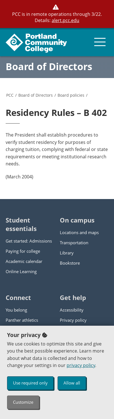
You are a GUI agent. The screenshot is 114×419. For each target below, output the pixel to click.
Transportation (74, 242)
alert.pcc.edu (65, 20)
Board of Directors (49, 66)
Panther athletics (22, 320)
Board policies (71, 95)
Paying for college (23, 251)
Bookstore (70, 263)
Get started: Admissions (29, 241)
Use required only (30, 383)
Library (67, 253)
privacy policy (81, 365)
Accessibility (72, 310)
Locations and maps (79, 232)
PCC (10, 95)
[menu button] (100, 42)
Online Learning (21, 271)
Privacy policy (73, 320)
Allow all (71, 383)
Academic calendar (24, 261)
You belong (16, 310)
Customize (23, 402)
